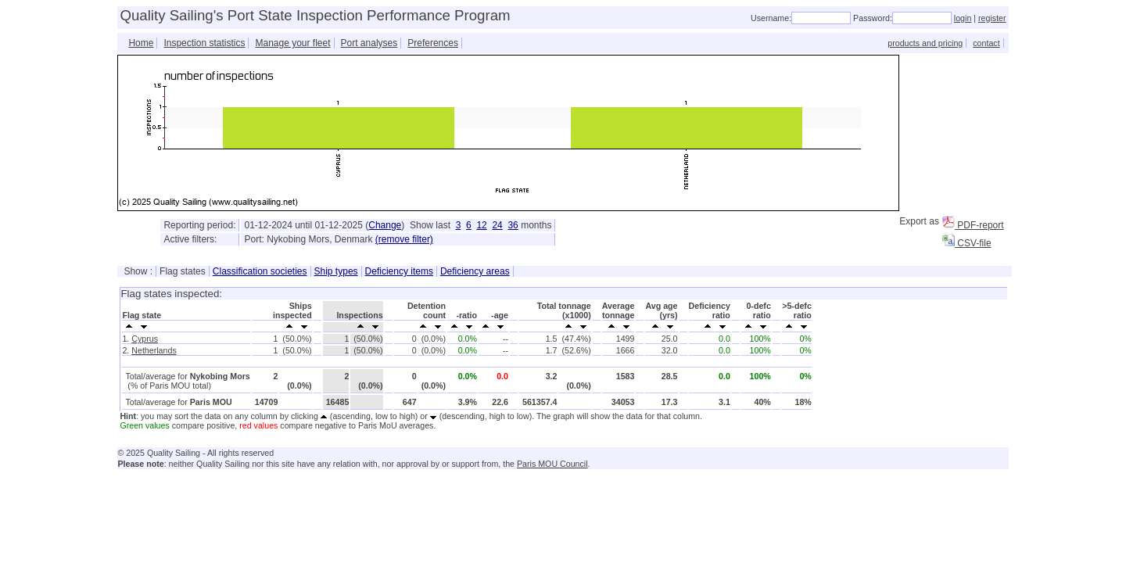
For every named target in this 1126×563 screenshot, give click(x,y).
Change (384, 225)
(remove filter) (404, 239)
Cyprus (144, 338)
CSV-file (967, 243)
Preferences (432, 43)
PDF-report (973, 225)
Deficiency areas (475, 271)
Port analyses (369, 43)
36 (512, 225)
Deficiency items (399, 271)
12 (481, 225)
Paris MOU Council (552, 463)
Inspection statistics (204, 43)
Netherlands (153, 350)
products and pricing (925, 43)
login (963, 18)
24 (497, 225)
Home (140, 43)
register (992, 18)
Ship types (336, 271)
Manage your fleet (292, 43)
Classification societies (260, 271)
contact (986, 43)
